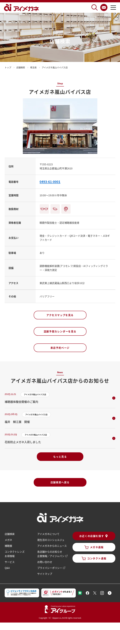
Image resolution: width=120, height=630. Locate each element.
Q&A (7, 568)
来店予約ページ (60, 348)
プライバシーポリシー (49, 568)
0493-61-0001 (50, 181)
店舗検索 (10, 534)
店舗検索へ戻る (60, 482)
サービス (10, 562)
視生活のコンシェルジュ (50, 540)
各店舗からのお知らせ (49, 551)
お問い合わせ (44, 562)
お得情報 (10, 556)
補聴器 (8, 546)
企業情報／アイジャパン (50, 556)
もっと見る (60, 456)
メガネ (8, 540)
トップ (8, 67)
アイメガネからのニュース (52, 546)
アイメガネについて (48, 534)
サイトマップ (44, 574)
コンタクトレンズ (15, 551)
